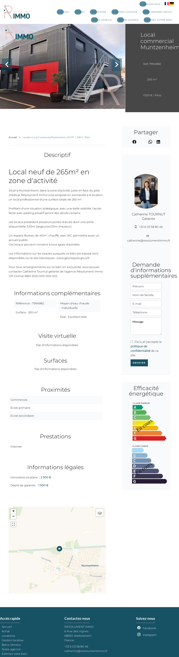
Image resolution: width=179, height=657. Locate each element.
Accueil (13, 137)
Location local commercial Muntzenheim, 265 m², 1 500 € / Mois (56, 137)
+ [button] (13, 511)
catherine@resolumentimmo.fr (148, 240)
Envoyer (139, 363)
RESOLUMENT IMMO (79, 626)
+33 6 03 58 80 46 (151, 227)
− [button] (13, 516)
